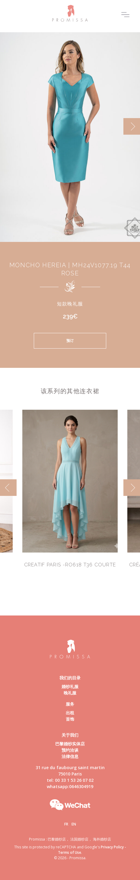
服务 (70, 704)
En (74, 824)
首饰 (70, 719)
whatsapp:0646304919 (70, 786)
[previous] (8, 487)
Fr (66, 824)
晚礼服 (70, 693)
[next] (131, 126)
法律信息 (70, 756)
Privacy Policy (112, 847)
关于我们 (70, 735)
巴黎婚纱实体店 (70, 744)
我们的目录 (70, 678)
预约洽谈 (70, 750)
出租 (70, 713)
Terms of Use (69, 852)
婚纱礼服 (70, 686)
